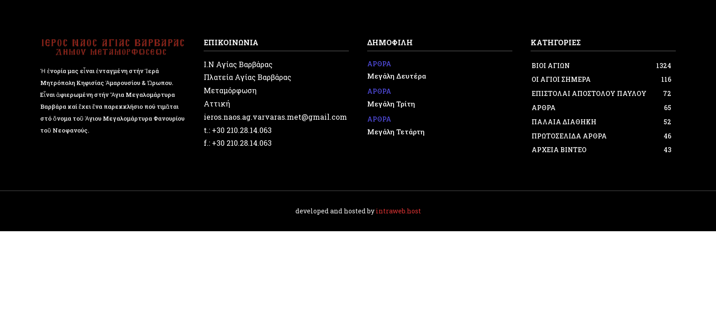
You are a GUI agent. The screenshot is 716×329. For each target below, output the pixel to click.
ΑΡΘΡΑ (379, 64)
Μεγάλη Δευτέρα (396, 75)
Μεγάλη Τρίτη (391, 103)
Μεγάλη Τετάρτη (396, 131)
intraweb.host (398, 211)
